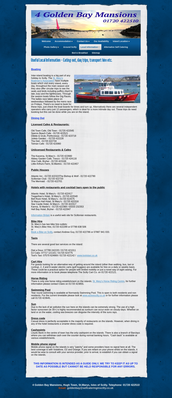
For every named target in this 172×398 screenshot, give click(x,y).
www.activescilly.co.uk (93, 295)
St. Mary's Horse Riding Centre (108, 281)
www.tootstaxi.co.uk (87, 255)
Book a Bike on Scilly (42, 232)
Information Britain (40, 215)
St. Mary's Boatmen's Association (47, 79)
